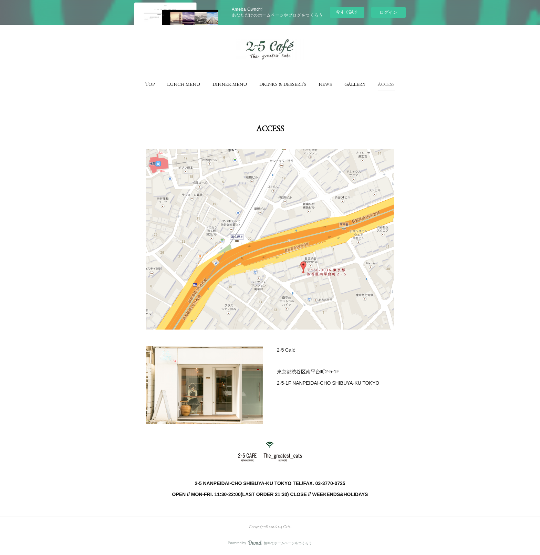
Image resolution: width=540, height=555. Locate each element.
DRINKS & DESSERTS (282, 84)
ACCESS (386, 84)
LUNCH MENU (183, 84)
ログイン (388, 12)
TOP (150, 84)
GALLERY (354, 84)
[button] (150, 84)
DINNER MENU (229, 84)
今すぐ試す (347, 11)
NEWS (325, 84)
